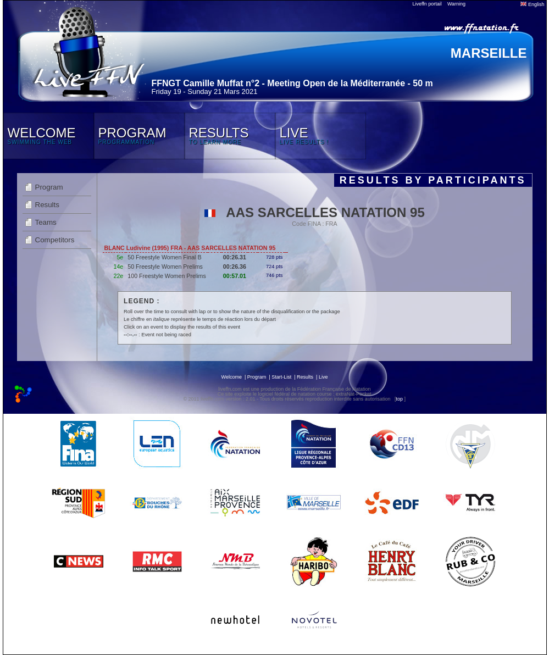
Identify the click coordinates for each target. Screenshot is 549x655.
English (532, 4)
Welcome (231, 377)
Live (323, 377)
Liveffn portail (427, 4)
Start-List (281, 377)
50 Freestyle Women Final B (164, 257)
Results (47, 205)
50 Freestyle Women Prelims (165, 266)
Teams (46, 222)
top (399, 399)
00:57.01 (234, 276)
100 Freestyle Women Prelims (166, 276)
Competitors (55, 240)
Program (49, 187)
